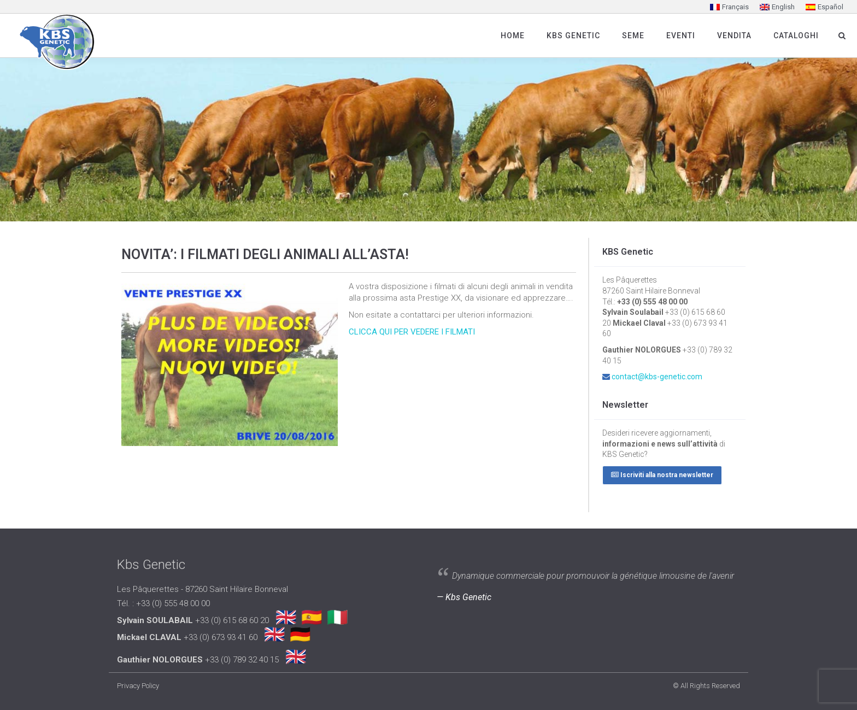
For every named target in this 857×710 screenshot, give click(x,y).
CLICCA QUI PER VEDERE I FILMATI (412, 332)
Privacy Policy (138, 686)
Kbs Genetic (573, 35)
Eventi (680, 35)
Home (513, 35)
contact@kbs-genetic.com (657, 376)
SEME (633, 35)
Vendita (734, 35)
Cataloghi (796, 35)
